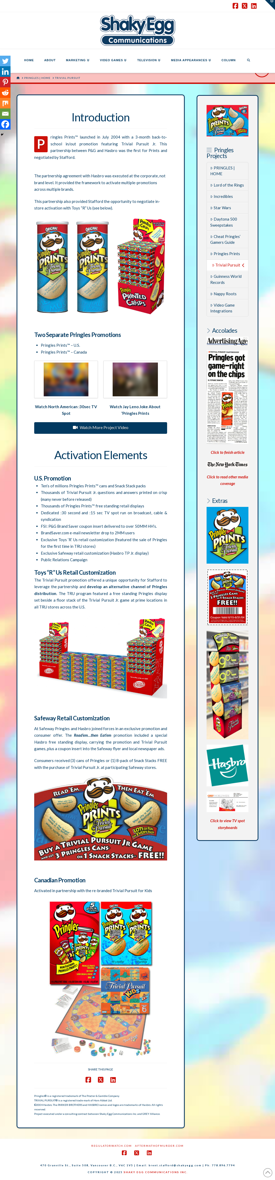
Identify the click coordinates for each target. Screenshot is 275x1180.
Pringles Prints (225, 253)
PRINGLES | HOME (222, 170)
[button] (270, 5)
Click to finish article (227, 452)
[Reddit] (5, 92)
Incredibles (221, 196)
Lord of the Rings (227, 185)
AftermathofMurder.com (159, 1145)
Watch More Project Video (100, 427)
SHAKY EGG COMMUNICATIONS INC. (156, 1172)
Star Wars (220, 207)
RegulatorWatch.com (111, 1145)
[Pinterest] (5, 82)
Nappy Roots (223, 293)
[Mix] (5, 103)
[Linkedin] (5, 71)
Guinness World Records (226, 279)
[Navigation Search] (248, 61)
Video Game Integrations (222, 308)
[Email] (5, 113)
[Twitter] (5, 61)
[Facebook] (5, 124)
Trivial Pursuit (228, 265)
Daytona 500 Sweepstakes (223, 222)
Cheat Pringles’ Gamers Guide (225, 239)
